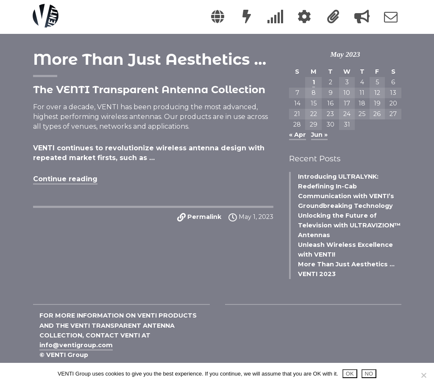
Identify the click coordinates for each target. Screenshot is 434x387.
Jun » (319, 134)
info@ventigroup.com (76, 345)
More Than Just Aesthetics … (149, 59)
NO (369, 373)
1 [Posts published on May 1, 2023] (313, 82)
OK (350, 373)
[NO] (423, 375)
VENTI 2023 (317, 274)
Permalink (204, 217)
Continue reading (65, 179)
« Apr (297, 134)
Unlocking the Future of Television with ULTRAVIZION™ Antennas (349, 225)
